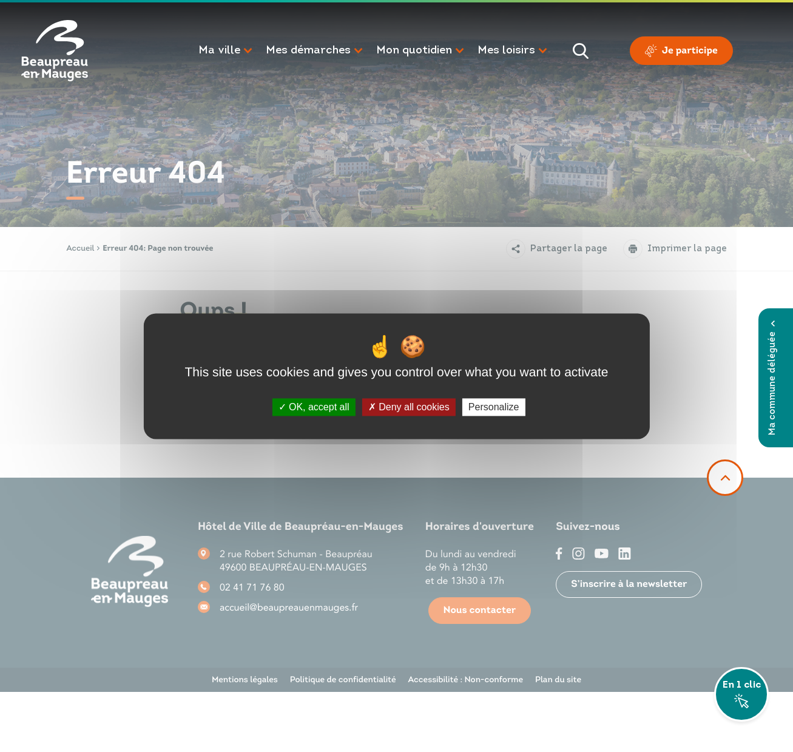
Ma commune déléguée (772, 377)
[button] (226, 51)
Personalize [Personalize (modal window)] (493, 407)
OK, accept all (313, 407)
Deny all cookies (409, 407)
